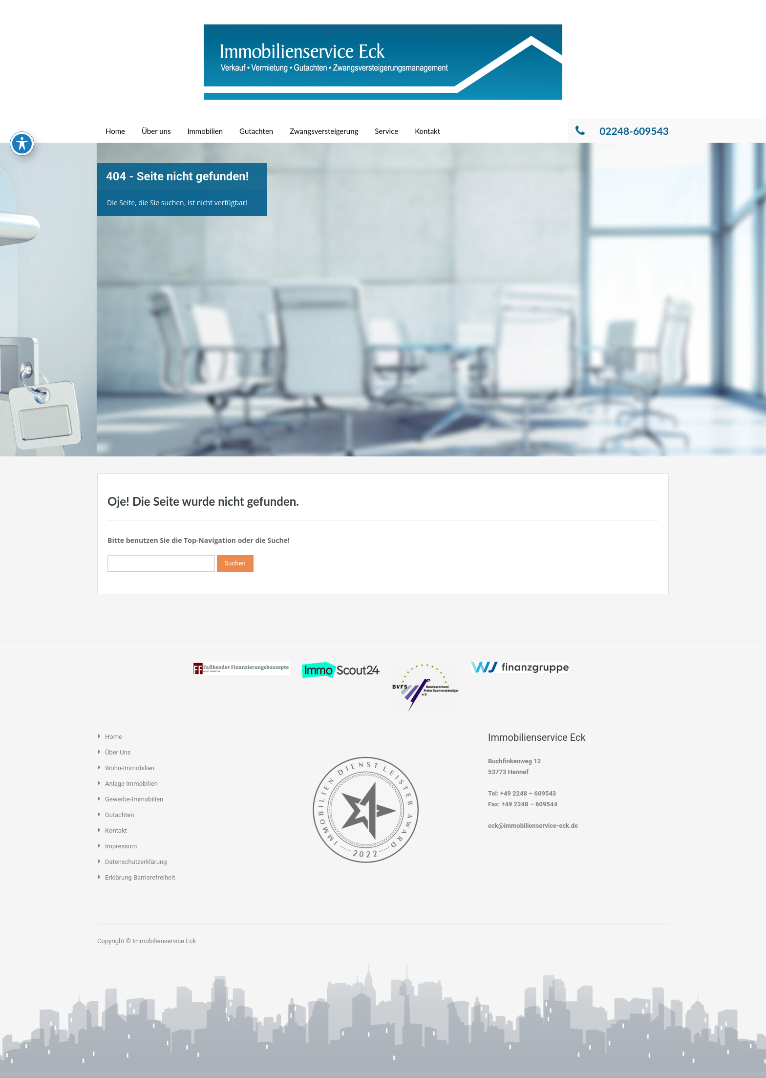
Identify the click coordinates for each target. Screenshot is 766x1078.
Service (386, 131)
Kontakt (427, 131)
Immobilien (205, 131)
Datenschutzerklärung (136, 861)
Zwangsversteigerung (324, 131)
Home (115, 131)
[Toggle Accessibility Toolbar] (22, 104)
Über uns (156, 131)
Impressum (121, 846)
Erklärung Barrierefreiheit (140, 877)
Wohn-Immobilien (129, 768)
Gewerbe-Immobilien (134, 799)
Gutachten (256, 131)
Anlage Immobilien (131, 783)
